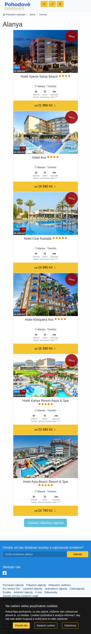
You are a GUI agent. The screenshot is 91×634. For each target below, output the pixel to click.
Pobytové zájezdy (36, 585)
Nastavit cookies (46, 625)
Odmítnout (70, 625)
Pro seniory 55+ (11, 588)
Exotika (7, 592)
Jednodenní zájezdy (56, 588)
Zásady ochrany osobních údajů (20, 595)
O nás (38, 592)
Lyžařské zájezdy (32, 588)
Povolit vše (21, 625)
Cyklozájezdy (77, 588)
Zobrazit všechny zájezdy (45, 523)
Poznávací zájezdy (13, 585)
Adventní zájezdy (23, 592)
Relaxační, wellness (59, 585)
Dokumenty (51, 592)
